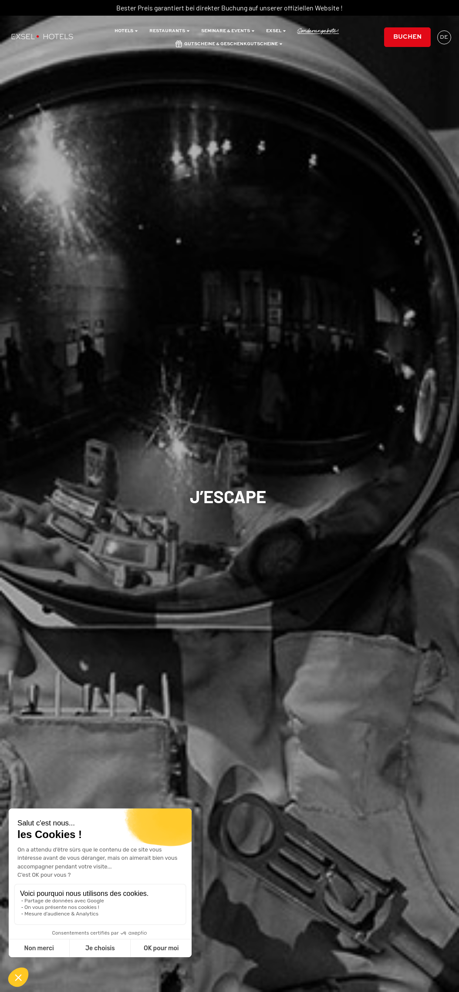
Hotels (126, 30)
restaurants (169, 30)
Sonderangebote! (318, 30)
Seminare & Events (228, 30)
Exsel (276, 30)
